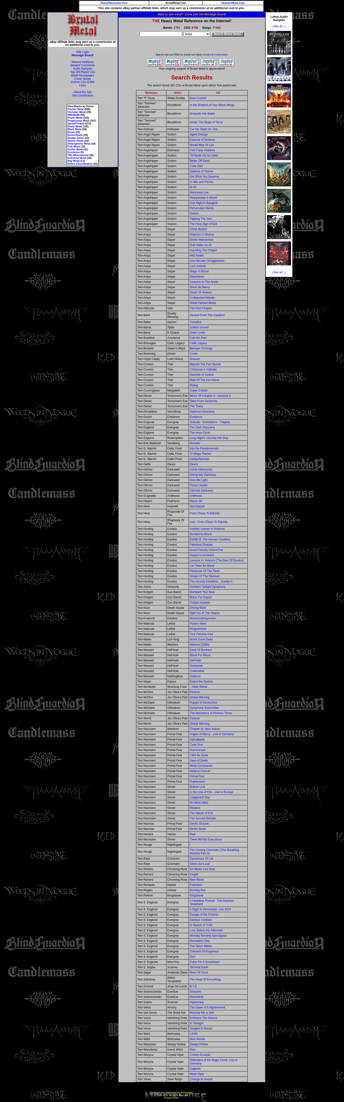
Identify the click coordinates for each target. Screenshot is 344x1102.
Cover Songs (82, 78)
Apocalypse (197, 506)
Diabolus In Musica (202, 234)
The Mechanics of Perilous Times (211, 713)
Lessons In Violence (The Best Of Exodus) (217, 560)
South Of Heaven (201, 292)
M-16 (193, 187)
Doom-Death (75, 135)
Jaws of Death (199, 760)
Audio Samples (82, 68)
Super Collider (199, 390)
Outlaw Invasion (200, 602)
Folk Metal (74, 146)
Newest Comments (82, 65)
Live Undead (198, 266)
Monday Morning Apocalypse (208, 935)
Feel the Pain (198, 338)
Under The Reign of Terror (206, 122)
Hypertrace (197, 1002)
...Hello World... (199, 686)
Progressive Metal (78, 120)
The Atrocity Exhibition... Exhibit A (211, 581)
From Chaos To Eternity (205, 513)
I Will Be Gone (199, 755)
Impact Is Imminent (202, 555)
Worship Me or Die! (202, 1012)
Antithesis (196, 496)
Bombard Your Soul (202, 592)
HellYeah (195, 660)
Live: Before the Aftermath (206, 930)
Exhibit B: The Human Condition (210, 539)
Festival (194, 692)
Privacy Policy (171, 1097)
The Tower (196, 406)
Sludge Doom (76, 137)
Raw (192, 834)
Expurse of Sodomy (202, 139)
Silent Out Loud (200, 864)
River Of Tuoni (199, 972)
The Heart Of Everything (205, 979)
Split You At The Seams (205, 613)
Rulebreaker (197, 781)
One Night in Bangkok (204, 203)
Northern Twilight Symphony (208, 586)
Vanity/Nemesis (199, 459)
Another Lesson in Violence (207, 529)
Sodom (194, 213)
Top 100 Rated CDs (82, 72)
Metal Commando (201, 765)
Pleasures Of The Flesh (205, 571)
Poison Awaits (199, 485)
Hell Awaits (197, 255)
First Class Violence (202, 150)
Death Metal (75, 126)
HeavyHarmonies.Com (114, 2)
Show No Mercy (200, 287)
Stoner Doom (76, 140)
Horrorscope (197, 750)
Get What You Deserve (204, 176)
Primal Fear (197, 776)
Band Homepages (82, 75)
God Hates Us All (200, 245)
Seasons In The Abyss (204, 282)
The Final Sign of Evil (203, 224)
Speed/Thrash (76, 123)
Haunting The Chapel (203, 250)
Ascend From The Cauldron (207, 315)
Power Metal (75, 117)
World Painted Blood (203, 303)
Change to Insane (201, 1079)
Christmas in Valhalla (203, 369)
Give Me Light (198, 480)
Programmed (198, 629)
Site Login (82, 52)
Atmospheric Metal (79, 143)
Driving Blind (198, 608)
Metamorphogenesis (203, 618)
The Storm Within (201, 946)
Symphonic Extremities (204, 708)
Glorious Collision (201, 920)
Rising (194, 385)
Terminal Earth (199, 967)
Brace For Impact (201, 597)
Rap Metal (74, 160)
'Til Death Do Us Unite (204, 155)
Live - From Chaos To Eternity (209, 522)
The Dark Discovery (202, 427)
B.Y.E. (193, 986)
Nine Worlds (197, 1039)
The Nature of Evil (201, 813)
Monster (195, 443)
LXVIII (194, 1033)
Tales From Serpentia (203, 401)
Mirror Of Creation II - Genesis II (210, 395)
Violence (195, 676)
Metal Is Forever (200, 771)
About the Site (82, 92)
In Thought (196, 1023)
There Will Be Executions (206, 839)
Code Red (196, 166)
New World (197, 879)
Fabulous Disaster (201, 544)
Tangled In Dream (201, 1028)
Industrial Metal (77, 158)
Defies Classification (80, 163)
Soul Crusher (198, 98)
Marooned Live (199, 192)
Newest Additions (83, 62)
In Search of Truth (201, 925)
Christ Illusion (198, 229)
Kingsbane (196, 895)
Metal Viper (197, 1074)
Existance (196, 417)
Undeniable (197, 671)
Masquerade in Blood (203, 197)
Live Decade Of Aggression (207, 261)
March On (196, 501)
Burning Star (198, 890)
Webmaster (187, 1092)
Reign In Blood (199, 271)
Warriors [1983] (199, 644)
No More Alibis (199, 802)
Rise (192, 1049)
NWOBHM (74, 114)
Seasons (195, 991)
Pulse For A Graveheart (205, 962)
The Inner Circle (200, 432)
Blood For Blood (200, 655)
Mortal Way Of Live (202, 145)
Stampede (196, 665)
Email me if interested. (215, 54)
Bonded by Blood (200, 534)
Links (82, 85)
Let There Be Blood (202, 565)
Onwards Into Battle (202, 113)
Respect (195, 808)
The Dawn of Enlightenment (207, 1007)
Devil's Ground (199, 823)
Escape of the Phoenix (204, 914)
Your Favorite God (201, 634)
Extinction (196, 885)
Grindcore (74, 152)
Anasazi (195, 359)
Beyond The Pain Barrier (205, 364)
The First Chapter (201, 308)
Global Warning (199, 697)
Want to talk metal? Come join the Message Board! (191, 14)
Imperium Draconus (202, 411)
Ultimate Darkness (201, 490)
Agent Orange (199, 134)
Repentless (197, 276)
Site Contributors (82, 95)
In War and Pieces (201, 182)
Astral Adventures (201, 469)
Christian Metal (77, 112)
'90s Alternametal (78, 155)
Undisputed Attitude (202, 297)
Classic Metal (76, 109)
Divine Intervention (201, 239)
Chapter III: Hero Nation (205, 729)
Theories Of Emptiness (204, 951)
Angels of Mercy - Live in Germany (212, 734)
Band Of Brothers (201, 650)
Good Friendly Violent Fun (206, 550)
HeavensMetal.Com (233, 2)
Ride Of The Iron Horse (204, 380)
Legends (195, 1068)
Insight (194, 874)
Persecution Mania (201, 208)
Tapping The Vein (201, 218)
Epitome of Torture (201, 171)
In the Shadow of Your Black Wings (212, 105)
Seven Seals (198, 829)
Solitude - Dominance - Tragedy (210, 422)
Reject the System (201, 681)
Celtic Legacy (198, 343)
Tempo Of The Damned (205, 576)
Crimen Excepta (200, 1055)
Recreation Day (200, 941)
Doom (71, 132)
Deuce (194, 464)
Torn (192, 956)
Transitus (195, 322)
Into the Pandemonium (204, 448)
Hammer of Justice (202, 374)
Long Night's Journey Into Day (209, 438)
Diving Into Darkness (203, 474)
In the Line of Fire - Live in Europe (211, 792)
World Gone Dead (201, 639)
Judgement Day (200, 797)
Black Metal (75, 129)
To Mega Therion (200, 453)
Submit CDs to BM (83, 82)
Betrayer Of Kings (201, 348)
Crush (193, 353)
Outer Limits (197, 332)
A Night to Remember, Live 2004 (210, 909)
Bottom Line (197, 787)
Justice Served (199, 327)
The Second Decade (203, 818)
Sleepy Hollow (199, 1044)
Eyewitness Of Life (201, 858)
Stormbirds (197, 997)
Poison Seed (198, 623)
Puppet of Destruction (203, 702)
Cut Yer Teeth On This (204, 129)
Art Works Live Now (202, 869)
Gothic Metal (75, 149)
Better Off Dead (200, 160)
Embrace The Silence (203, 1018)
